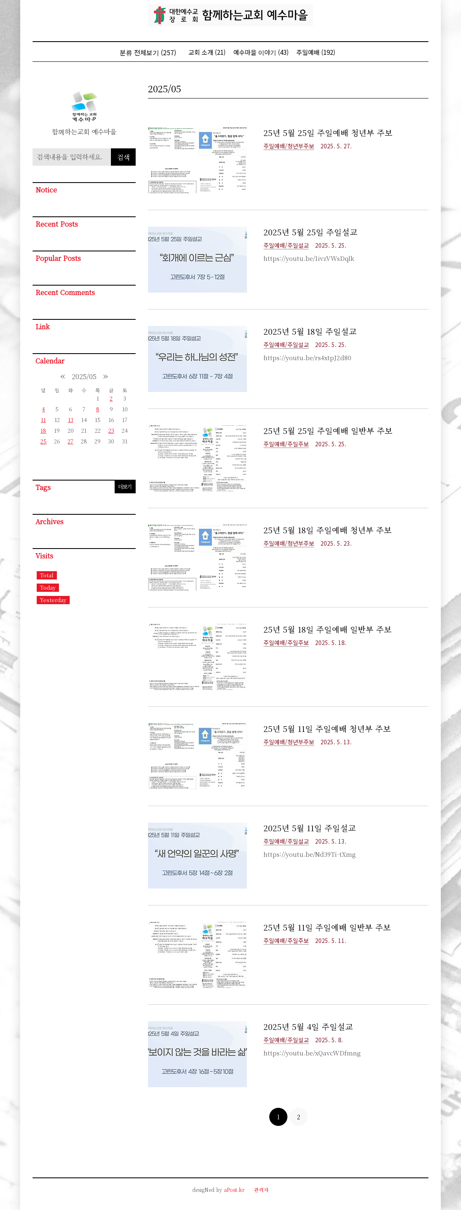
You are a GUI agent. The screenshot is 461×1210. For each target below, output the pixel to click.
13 (70, 420)
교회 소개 (207, 52)
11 (43, 420)
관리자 (261, 1189)
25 (43, 441)
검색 (123, 157)
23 (111, 430)
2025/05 (84, 376)
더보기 (125, 486)
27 (70, 441)
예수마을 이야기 (261, 52)
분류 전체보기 (148, 52)
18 (43, 430)
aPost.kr (234, 1189)
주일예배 (315, 52)
